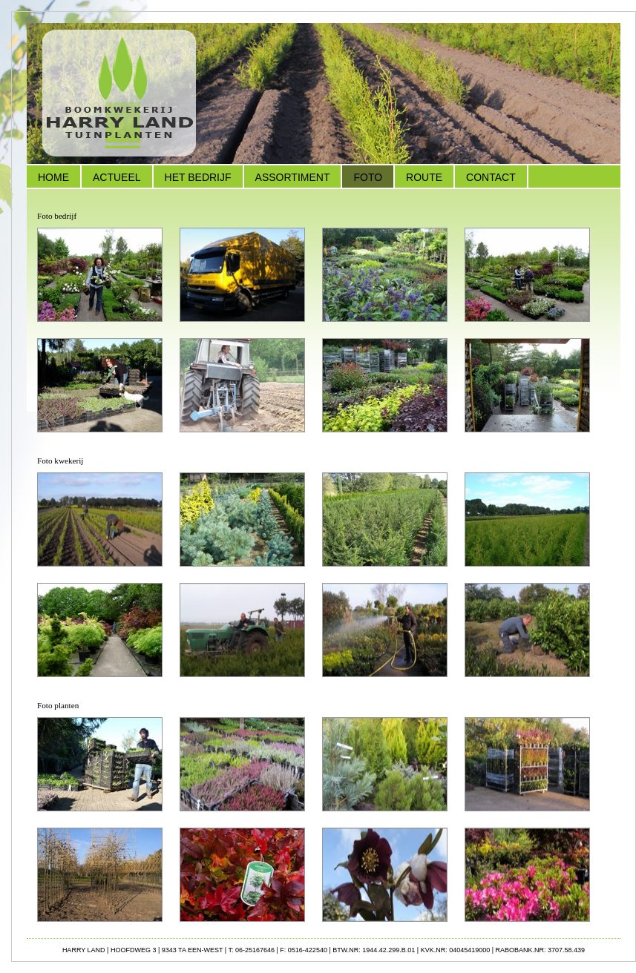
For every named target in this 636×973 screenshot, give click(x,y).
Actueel (117, 177)
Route (424, 177)
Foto (367, 177)
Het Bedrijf (198, 177)
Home (53, 177)
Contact (491, 177)
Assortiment (292, 177)
